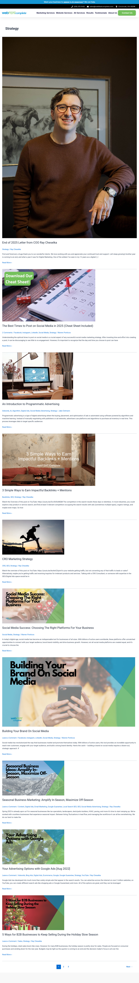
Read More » (7, 262)
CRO (4, 566)
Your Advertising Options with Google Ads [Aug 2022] (36, 868)
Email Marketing (40, 807)
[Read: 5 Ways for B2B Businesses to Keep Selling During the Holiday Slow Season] (33, 912)
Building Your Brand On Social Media (25, 731)
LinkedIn (34, 333)
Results (90, 13)
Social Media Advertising (40, 411)
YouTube (85, 875)
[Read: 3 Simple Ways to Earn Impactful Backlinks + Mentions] (48, 460)
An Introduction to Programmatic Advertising (30, 404)
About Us (112, 13)
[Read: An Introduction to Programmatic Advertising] (37, 376)
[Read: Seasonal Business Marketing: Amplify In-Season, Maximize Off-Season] (33, 778)
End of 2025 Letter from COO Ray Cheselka (29, 242)
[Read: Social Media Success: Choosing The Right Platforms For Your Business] (33, 606)
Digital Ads (25, 411)
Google (56, 875)
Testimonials (101, 13)
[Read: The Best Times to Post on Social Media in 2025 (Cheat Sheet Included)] (48, 295)
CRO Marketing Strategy (17, 559)
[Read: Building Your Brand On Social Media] (68, 692)
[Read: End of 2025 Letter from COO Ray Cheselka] (69, 137)
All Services (79, 13)
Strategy (5, 249)
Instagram (26, 333)
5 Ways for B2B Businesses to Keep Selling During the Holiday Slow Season (50, 934)
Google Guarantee (55, 807)
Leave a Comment (9, 738)
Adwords (5, 411)
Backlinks (6, 497)
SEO (12, 497)
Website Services (64, 13)
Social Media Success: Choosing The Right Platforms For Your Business (48, 627)
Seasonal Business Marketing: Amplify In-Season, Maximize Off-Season (47, 800)
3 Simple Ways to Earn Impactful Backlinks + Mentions (37, 490)
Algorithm (16, 411)
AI (11, 411)
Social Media (44, 333)
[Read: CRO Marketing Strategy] (33, 537)
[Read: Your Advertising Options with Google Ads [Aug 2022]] (33, 847)
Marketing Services (46, 13)
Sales (20, 941)
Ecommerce (47, 875)
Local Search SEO (70, 807)
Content (21, 807)
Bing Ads (29, 875)
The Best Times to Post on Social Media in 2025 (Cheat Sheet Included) (47, 325)
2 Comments (7, 333)
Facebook (18, 333)
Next (129, 967)
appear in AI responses (73, 2)
